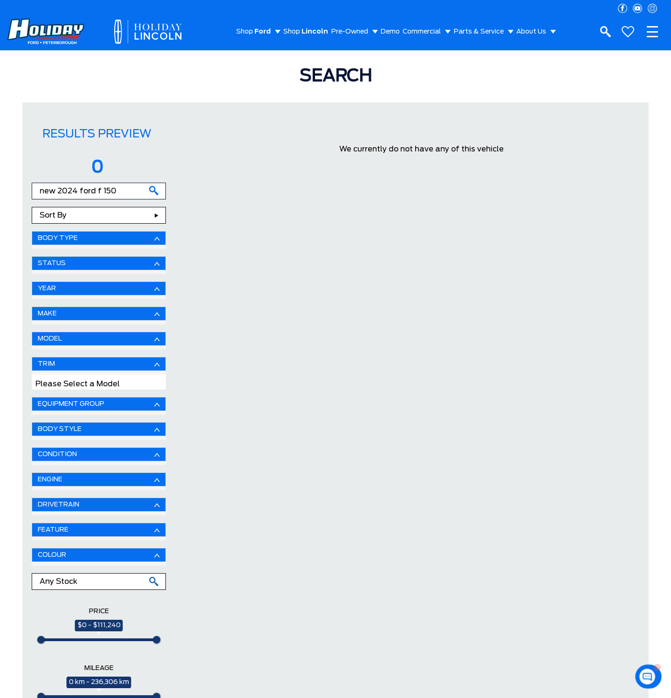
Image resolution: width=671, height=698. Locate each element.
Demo (390, 31)
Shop (253, 31)
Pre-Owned (349, 31)
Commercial (422, 31)
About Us (531, 31)
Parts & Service (479, 31)
